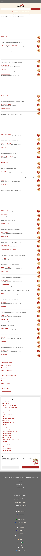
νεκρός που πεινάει (21, 550)
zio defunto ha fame (6, 372)
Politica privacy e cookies (20, 502)
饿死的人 (21, 533)
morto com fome (21, 519)
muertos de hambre (21, 516)
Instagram (21, 499)
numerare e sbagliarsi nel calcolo (11, 431)
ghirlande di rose (7, 448)
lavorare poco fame (6, 388)
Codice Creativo (24, 505)
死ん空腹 (21, 547)
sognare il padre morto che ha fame (9, 375)
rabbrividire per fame (6, 138)
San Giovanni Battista (8, 427)
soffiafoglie (5, 409)
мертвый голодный (21, 530)
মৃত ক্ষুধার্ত (21, 545)
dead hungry (21, 514)
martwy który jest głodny (21, 535)
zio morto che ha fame (6, 365)
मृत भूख (21, 539)
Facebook (16, 499)
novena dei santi (7, 433)
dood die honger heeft (21, 522)
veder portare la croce (8, 418)
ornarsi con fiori (7, 426)
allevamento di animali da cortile (11, 439)
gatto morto (4, 171)
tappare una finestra (8, 410)
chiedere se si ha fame (6, 391)
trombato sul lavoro (7, 443)
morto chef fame (5, 380)
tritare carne (6, 403)
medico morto (4, 341)
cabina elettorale (7, 450)
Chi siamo (20, 481)
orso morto (3, 310)
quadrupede (6, 420)
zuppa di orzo (6, 401)
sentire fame (4, 36)
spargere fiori (6, 429)
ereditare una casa (7, 414)
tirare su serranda (7, 446)
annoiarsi (5, 441)
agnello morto (4, 219)
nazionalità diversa (7, 444)
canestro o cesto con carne (9, 405)
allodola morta (4, 280)
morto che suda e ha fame (7, 362)
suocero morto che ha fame (7, 378)
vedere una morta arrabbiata (10, 407)
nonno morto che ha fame (7, 370)
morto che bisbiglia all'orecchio (8, 249)
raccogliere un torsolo (8, 422)
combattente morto (5, 74)
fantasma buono (7, 437)
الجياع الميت (19, 542)
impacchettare (6, 412)
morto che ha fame (21, 511)
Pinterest (25, 499)
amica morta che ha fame (7, 367)
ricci (4, 416)
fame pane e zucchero (6, 385)
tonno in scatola (7, 435)
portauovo (5, 424)
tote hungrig (21, 524)
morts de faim (21, 527)
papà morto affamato (6, 383)
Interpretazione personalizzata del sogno (20, 11)
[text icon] (35, 9)
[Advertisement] (20, 26)
